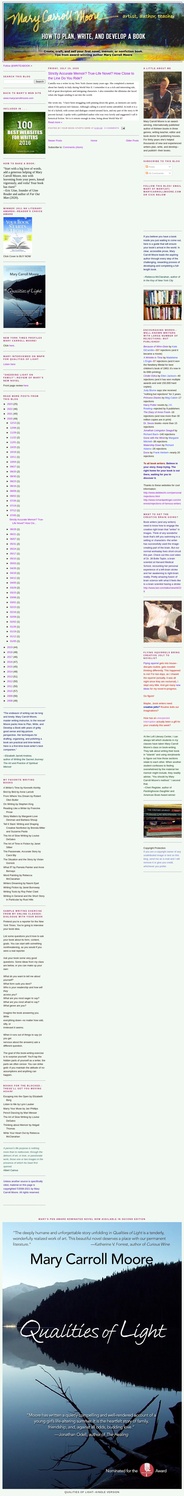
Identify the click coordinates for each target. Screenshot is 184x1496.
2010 (10, 691)
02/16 (13, 612)
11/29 (13, 432)
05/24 (13, 548)
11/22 (13, 437)
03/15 (13, 592)
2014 (10, 671)
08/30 (13, 476)
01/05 (13, 641)
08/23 (13, 481)
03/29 (13, 587)
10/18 (13, 452)
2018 (10, 652)
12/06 (13, 427)
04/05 (13, 582)
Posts (150, 166)
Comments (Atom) (73, 147)
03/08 (13, 597)
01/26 (13, 626)
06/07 (13, 538)
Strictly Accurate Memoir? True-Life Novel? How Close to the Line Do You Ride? (91, 76)
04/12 (13, 578)
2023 (10, 404)
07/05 (13, 515)
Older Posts (132, 140)
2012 (10, 681)
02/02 (13, 621)
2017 (10, 656)
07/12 (13, 510)
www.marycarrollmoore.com (18, 98)
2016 (10, 661)
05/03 (13, 563)
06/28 (13, 529)
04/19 (13, 573)
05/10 (13, 558)
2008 (10, 700)
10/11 (13, 456)
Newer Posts (55, 140)
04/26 (13, 568)
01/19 (13, 631)
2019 (10, 647)
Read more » (55, 122)
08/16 (13, 486)
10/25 (13, 447)
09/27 (13, 466)
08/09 (13, 491)
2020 (10, 418)
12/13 (13, 422)
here (11, 345)
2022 (10, 408)
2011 (10, 686)
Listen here (9, 364)
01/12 (13, 636)
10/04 (13, 461)
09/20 (13, 471)
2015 (10, 666)
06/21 (13, 534)
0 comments (111, 128)
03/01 (13, 602)
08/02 (13, 495)
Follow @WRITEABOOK (16, 65)
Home (94, 140)
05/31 (13, 543)
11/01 (13, 442)
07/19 (13, 505)
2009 (10, 696)
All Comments (155, 173)
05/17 (13, 553)
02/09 (13, 616)
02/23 (13, 607)
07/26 (13, 500)
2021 (10, 413)
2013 (10, 676)
